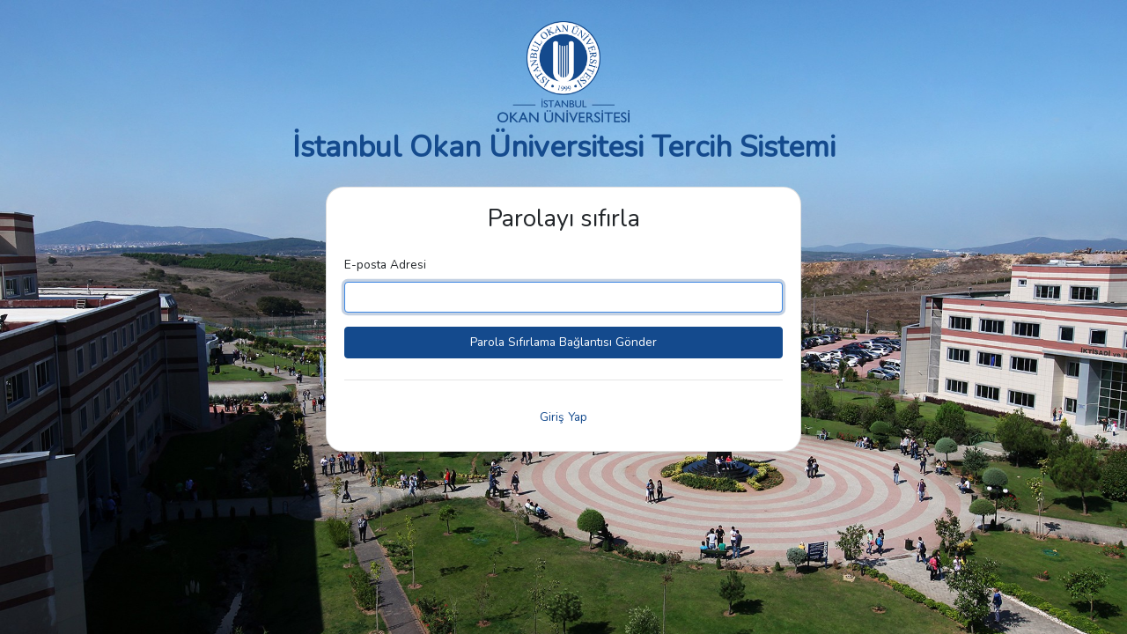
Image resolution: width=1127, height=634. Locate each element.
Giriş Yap (563, 417)
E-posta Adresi (385, 264)
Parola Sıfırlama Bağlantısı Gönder (563, 342)
